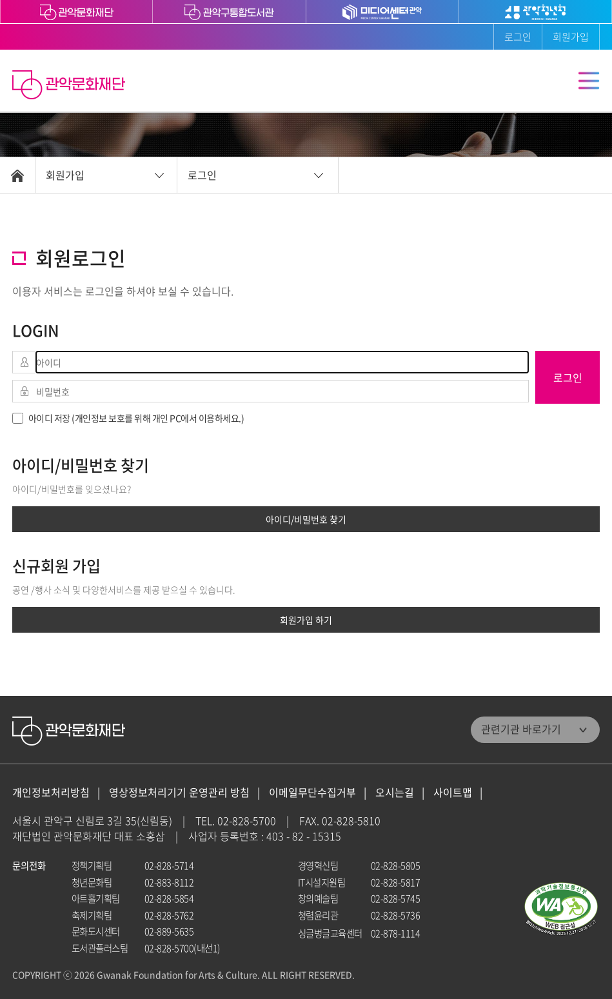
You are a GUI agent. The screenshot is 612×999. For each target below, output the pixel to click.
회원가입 (571, 37)
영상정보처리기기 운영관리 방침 (179, 792)
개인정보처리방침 (51, 792)
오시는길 (394, 792)
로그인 (517, 37)
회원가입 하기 (306, 619)
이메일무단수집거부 (312, 792)
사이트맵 (452, 792)
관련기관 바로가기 (521, 729)
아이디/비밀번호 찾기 (306, 519)
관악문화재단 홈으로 (70, 86)
